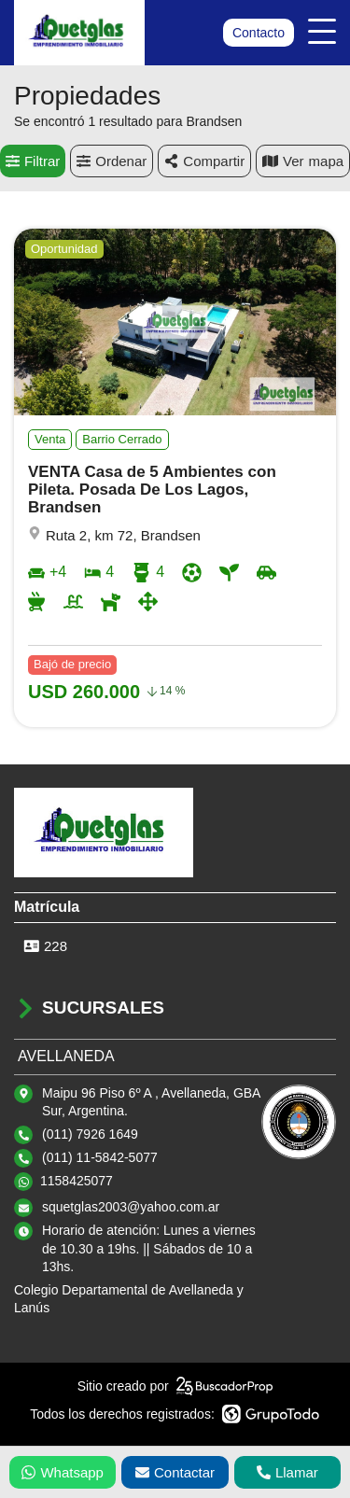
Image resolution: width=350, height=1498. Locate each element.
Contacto (258, 32)
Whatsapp (62, 1472)
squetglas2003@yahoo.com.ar (130, 1206)
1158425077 (76, 1180)
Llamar (287, 1472)
